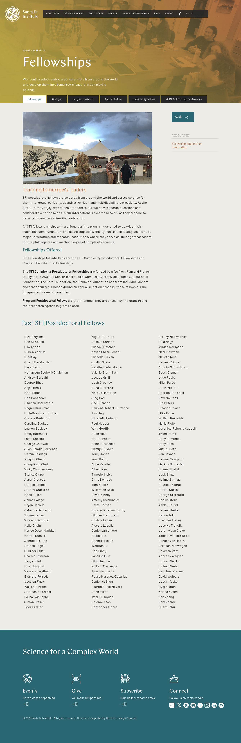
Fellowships (34, 99)
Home (26, 50)
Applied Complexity (170, 13)
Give (191, 13)
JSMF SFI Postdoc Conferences (184, 99)
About (203, 13)
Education (130, 13)
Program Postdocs (83, 99)
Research (86, 13)
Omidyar (57, 99)
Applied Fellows (113, 99)
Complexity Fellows (144, 99)
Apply (178, 116)
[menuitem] (34, 99)
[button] (86, 14)
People (147, 13)
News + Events (108, 13)
